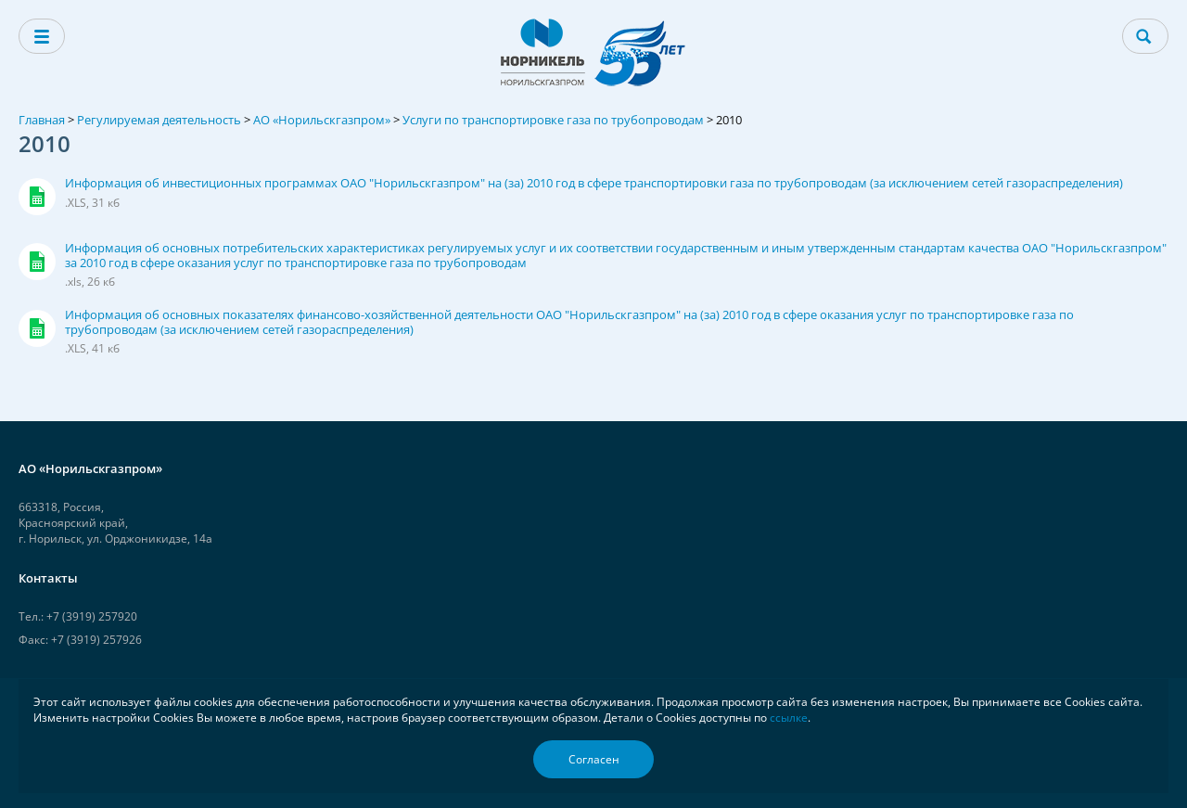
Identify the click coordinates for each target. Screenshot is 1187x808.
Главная (42, 119)
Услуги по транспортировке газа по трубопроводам (553, 119)
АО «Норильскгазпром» (321, 119)
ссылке (789, 717)
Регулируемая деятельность (159, 119)
